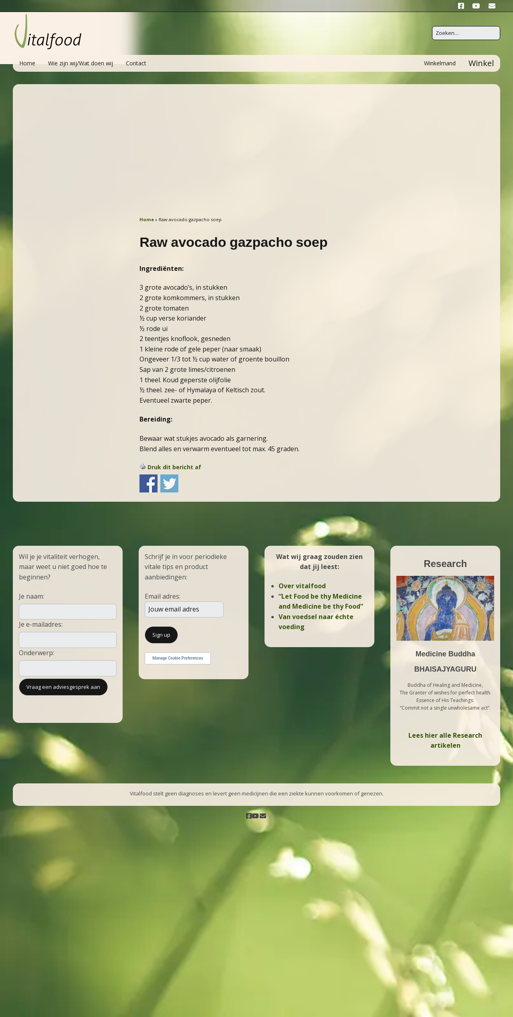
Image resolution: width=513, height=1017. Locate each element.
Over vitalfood (302, 585)
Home (27, 63)
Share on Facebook (148, 483)
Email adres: (162, 596)
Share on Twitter (169, 483)
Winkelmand (440, 63)
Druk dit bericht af (174, 467)
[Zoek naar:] (466, 33)
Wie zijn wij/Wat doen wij (80, 63)
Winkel (481, 63)
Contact (136, 63)
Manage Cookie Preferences (177, 658)
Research (445, 563)
